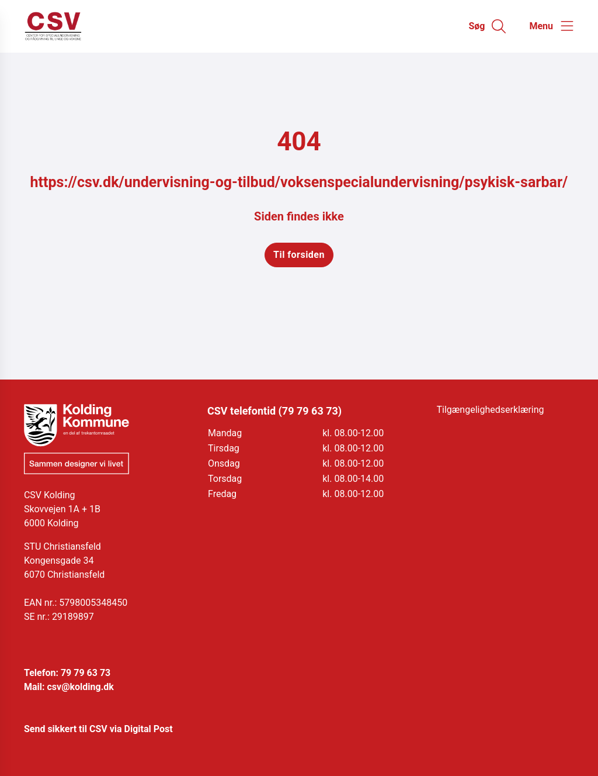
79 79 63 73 (85, 672)
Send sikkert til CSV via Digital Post (98, 728)
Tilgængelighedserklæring (490, 409)
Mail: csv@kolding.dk (69, 686)
